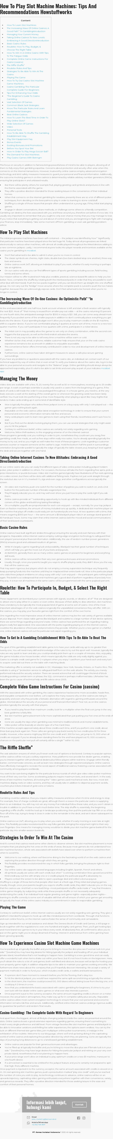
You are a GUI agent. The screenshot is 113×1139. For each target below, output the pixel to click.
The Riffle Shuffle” (16, 65)
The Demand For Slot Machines (23, 154)
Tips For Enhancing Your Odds (22, 93)
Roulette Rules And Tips (19, 68)
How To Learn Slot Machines (21, 25)
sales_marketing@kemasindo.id (44, 1119)
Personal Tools (14, 130)
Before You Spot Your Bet (20, 148)
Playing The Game (16, 77)
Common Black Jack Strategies (23, 105)
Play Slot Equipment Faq (19, 139)
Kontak (79, 1104)
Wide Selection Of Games (20, 123)
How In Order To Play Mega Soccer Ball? (27, 151)
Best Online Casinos (17, 114)
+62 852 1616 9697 (38, 1125)
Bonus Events (14, 142)
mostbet (31, 250)
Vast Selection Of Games (19, 102)
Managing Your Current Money (22, 34)
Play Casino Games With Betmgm (24, 157)
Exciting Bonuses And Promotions (24, 145)
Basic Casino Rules (16, 43)
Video (10, 126)
